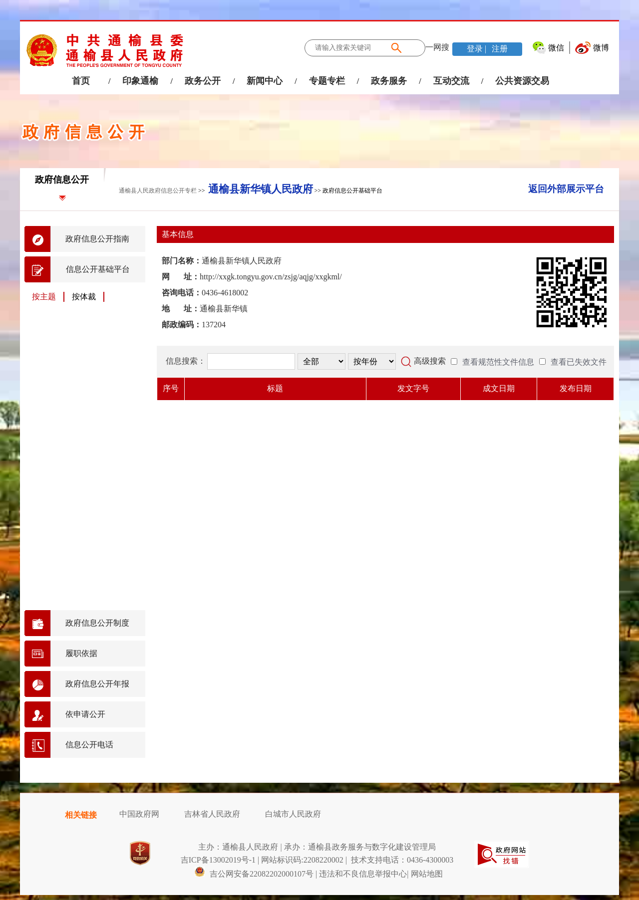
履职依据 (81, 653)
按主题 (44, 296)
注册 (499, 48)
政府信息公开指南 (97, 238)
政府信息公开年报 (97, 683)
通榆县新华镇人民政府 (260, 189)
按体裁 (84, 296)
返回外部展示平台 (566, 189)
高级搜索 (430, 361)
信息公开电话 (89, 744)
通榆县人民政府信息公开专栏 (158, 190)
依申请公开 (85, 714)
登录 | (477, 48)
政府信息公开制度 (97, 623)
